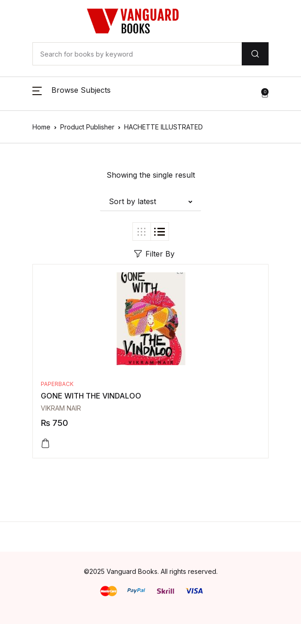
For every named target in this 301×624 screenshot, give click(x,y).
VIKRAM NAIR (61, 408)
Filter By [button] (154, 253)
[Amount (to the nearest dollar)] (137, 53)
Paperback (57, 383)
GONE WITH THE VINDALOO (91, 395)
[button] (71, 93)
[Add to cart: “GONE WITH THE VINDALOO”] (45, 443)
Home (41, 127)
